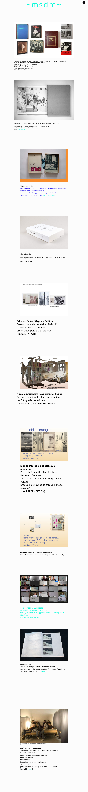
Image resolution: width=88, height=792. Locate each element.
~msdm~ (44, 4)
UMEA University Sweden (29, 617)
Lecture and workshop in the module (33, 610)
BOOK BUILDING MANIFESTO (31, 608)
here (24, 70)
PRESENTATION (48, 195)
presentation (21, 129)
